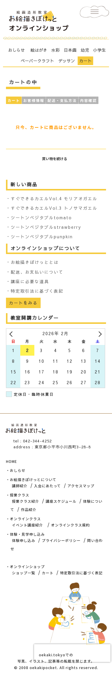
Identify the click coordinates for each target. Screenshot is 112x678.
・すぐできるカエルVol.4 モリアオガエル (51, 198)
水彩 (55, 50)
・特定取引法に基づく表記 (34, 291)
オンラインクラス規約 (70, 524)
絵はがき (38, 50)
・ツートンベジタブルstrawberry (43, 227)
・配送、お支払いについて (34, 272)
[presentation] (72, 653)
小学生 (99, 50)
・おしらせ (15, 470)
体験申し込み (23, 540)
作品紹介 (28, 509)
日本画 (70, 50)
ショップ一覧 (23, 572)
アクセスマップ (80, 485)
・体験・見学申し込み (25, 534)
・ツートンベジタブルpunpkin (39, 236)
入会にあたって (47, 485)
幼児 (85, 50)
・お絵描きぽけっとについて (31, 479)
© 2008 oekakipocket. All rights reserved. (56, 667)
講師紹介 (19, 485)
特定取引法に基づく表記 (81, 572)
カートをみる (23, 303)
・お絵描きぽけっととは (32, 262)
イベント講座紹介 (27, 524)
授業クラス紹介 (25, 501)
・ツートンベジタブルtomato (39, 217)
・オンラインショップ (25, 566)
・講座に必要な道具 (27, 281)
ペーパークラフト (37, 61)
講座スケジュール (61, 501)
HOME (11, 461)
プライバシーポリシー (61, 540)
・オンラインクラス (23, 518)
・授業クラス (17, 494)
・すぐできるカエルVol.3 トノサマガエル (51, 208)
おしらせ (16, 50)
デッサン (66, 61)
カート (85, 61)
